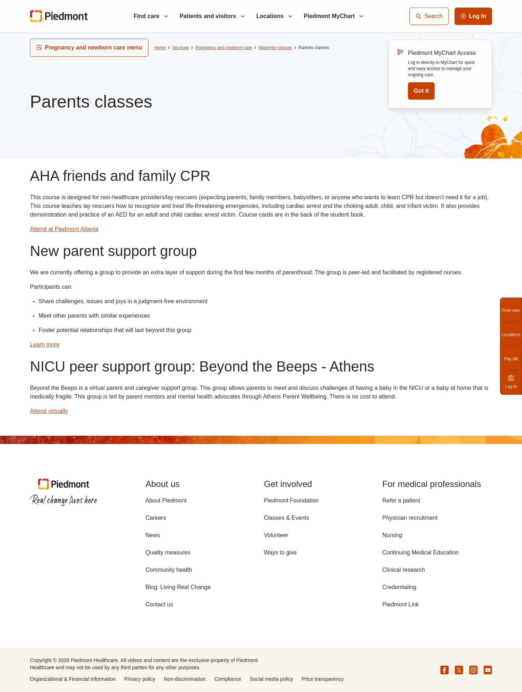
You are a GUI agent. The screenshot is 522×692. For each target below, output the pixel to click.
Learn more (45, 344)
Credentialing (399, 587)
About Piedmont (166, 500)
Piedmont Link (400, 604)
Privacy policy (139, 679)
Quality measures (168, 552)
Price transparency (323, 679)
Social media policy (271, 679)
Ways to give (280, 552)
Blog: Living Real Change (178, 587)
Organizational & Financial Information (73, 679)
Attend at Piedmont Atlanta (64, 229)
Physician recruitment (410, 518)
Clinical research (403, 570)
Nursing (392, 535)
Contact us (159, 604)
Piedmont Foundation (291, 500)
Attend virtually (49, 411)
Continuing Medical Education (420, 552)
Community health (168, 570)
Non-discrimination (185, 679)
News (152, 535)
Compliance (227, 679)
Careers (155, 518)
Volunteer (276, 535)
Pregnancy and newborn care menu (89, 47)
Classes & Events (286, 518)
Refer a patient (401, 500)
